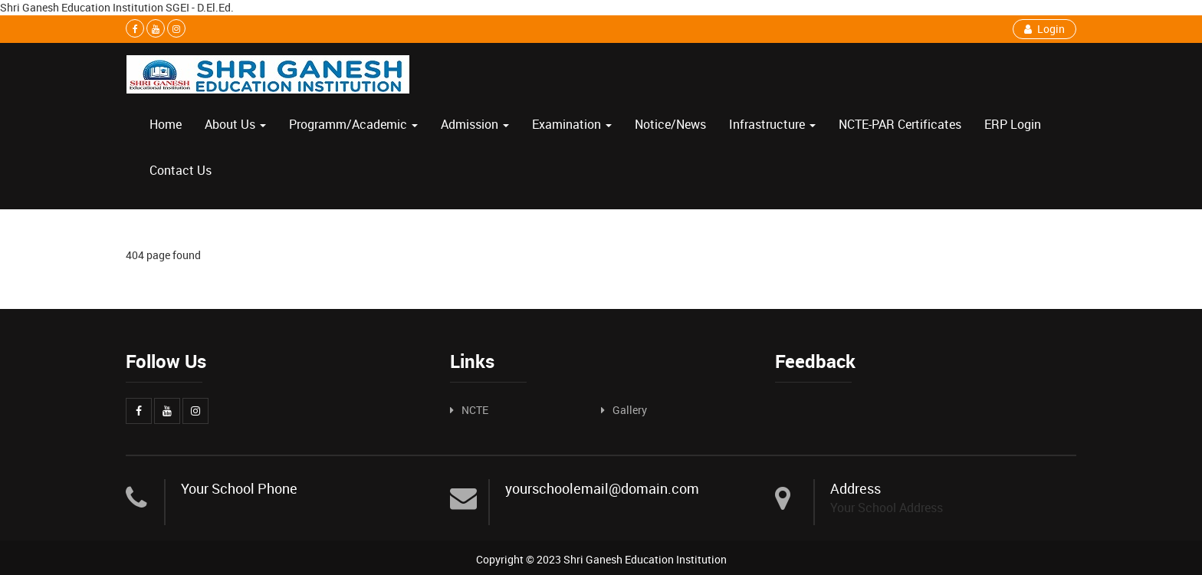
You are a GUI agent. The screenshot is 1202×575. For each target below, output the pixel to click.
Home (165, 124)
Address (855, 488)
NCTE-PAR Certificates (900, 124)
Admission (475, 124)
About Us (235, 124)
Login (1044, 28)
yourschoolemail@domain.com (602, 488)
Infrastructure (772, 124)
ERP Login (1012, 124)
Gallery (629, 409)
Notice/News (670, 124)
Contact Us (180, 170)
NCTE (474, 409)
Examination (572, 124)
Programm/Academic (353, 124)
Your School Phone (239, 488)
